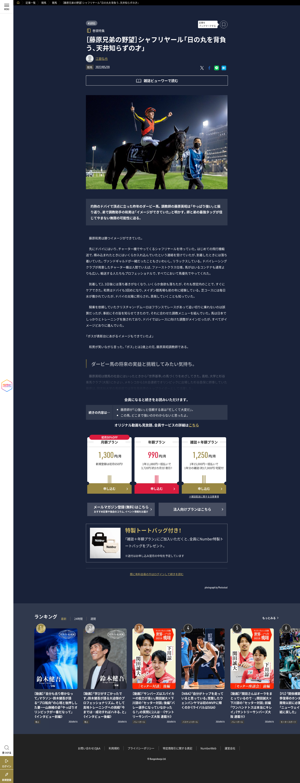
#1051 (91, 23)
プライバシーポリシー (141, 748)
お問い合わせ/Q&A (89, 748)
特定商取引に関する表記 (177, 748)
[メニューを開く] (6, 6)
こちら (194, 425)
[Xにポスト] (202, 68)
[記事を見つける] (6, 749)
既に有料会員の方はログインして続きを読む (156, 574)
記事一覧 (31, 2)
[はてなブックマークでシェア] (224, 68)
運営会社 (230, 748)
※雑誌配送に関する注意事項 (204, 496)
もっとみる (269, 617)
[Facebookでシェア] (209, 68)
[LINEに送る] (216, 68)
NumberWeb (208, 748)
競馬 (43, 2)
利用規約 (114, 748)
